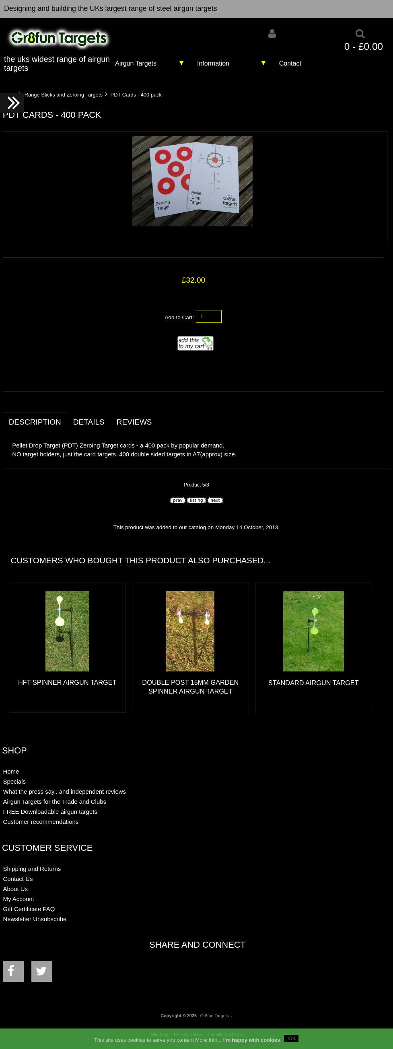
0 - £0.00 (363, 46)
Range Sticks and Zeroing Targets (64, 95)
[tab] (164, 418)
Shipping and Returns (32, 868)
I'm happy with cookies (251, 1043)
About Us (15, 888)
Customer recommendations (40, 821)
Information (213, 63)
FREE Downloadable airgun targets (50, 811)
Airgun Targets (135, 63)
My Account (18, 898)
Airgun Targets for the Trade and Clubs (54, 801)
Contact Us (18, 878)
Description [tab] (35, 422)
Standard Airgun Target (313, 682)
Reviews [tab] (134, 422)
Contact (290, 63)
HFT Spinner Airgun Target (67, 682)
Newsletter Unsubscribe (34, 919)
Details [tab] (89, 422)
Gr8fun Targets (214, 1015)
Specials (14, 781)
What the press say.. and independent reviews (64, 791)
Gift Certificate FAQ (29, 908)
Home (11, 771)
